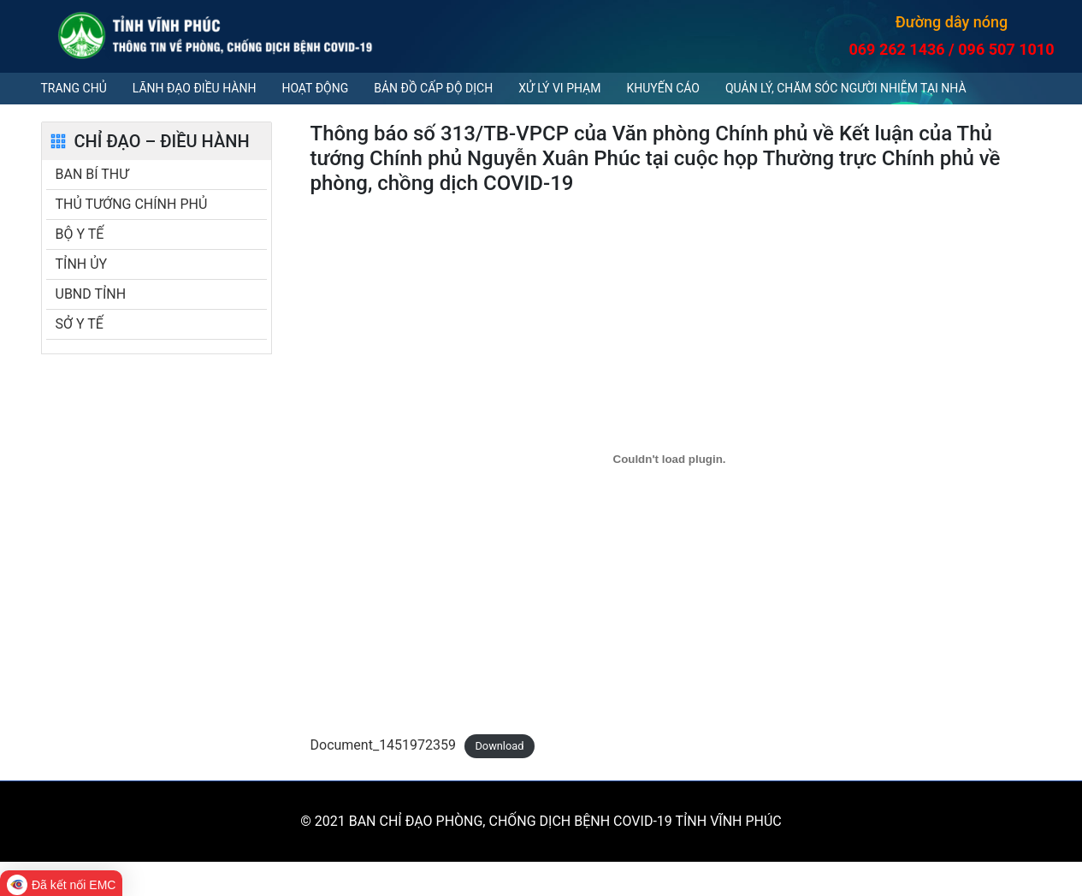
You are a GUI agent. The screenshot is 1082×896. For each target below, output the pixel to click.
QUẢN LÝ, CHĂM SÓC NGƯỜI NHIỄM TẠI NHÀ (846, 88)
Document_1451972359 (383, 745)
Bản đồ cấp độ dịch (433, 88)
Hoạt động (314, 88)
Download (499, 745)
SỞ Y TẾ (79, 324)
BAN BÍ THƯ (92, 174)
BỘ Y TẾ (80, 234)
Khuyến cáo (662, 88)
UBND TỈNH (91, 294)
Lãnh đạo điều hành (195, 88)
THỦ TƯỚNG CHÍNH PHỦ (132, 204)
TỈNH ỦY (82, 264)
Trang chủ (74, 88)
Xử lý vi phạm (559, 88)
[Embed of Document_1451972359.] (669, 458)
